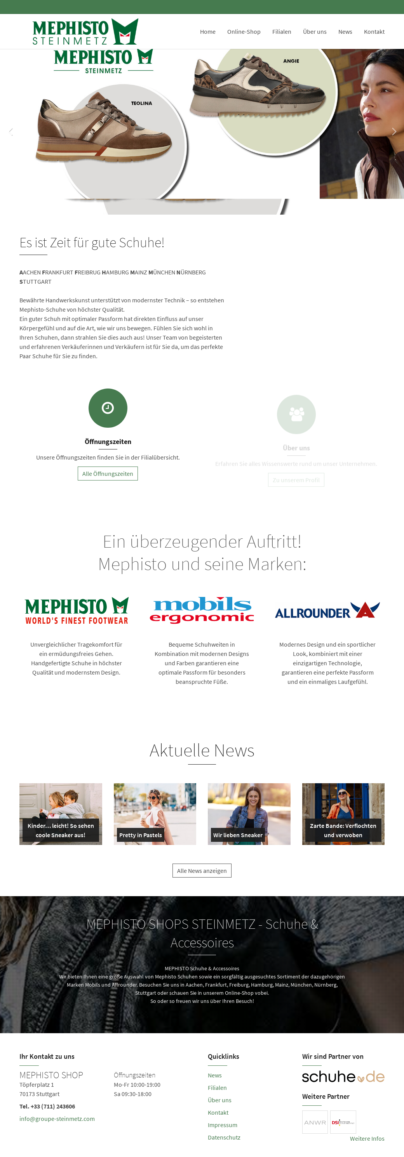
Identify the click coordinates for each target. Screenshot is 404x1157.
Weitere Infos (367, 1138)
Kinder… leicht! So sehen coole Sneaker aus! (60, 832)
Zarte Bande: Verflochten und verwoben (342, 832)
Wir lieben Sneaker (238, 836)
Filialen (281, 31)
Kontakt (374, 31)
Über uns (315, 31)
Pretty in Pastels (140, 836)
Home (208, 31)
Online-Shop (244, 31)
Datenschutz (224, 1137)
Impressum (222, 1125)
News (345, 31)
